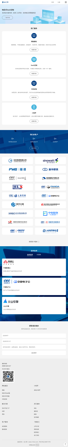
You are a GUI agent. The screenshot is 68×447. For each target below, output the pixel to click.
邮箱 (35, 414)
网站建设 (5, 385)
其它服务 (37, 404)
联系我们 (34, 148)
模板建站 (34, 41)
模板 (3, 390)
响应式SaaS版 (6, 393)
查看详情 (34, 49)
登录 (52, 2)
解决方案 (5, 404)
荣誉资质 (36, 429)
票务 (3, 414)
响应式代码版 (5, 396)
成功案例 (4, 426)
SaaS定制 (34, 65)
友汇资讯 (36, 435)
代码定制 (34, 89)
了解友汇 (37, 422)
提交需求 (34, 353)
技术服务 (36, 417)
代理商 (39, 254)
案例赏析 (4, 429)
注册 (59, 2)
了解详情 (7, 17)
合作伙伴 (30, 254)
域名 (35, 408)
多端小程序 (37, 390)
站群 (3, 411)
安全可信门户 (5, 408)
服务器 (36, 411)
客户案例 (5, 422)
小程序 (34, 113)
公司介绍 (36, 426)
